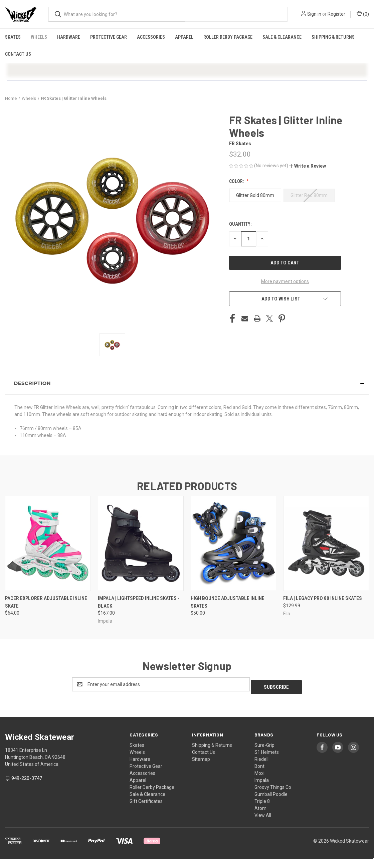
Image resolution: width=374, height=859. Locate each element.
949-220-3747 (26, 776)
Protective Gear (108, 37)
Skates (13, 37)
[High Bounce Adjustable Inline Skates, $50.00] (233, 543)
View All (262, 812)
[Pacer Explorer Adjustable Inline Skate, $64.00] (47, 543)
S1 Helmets (266, 749)
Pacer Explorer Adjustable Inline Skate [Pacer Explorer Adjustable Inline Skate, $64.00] (46, 602)
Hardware (68, 37)
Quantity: (240, 224)
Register (336, 14)
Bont (259, 763)
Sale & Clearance (282, 37)
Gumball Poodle (271, 791)
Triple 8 (262, 798)
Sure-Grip (264, 742)
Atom (260, 805)
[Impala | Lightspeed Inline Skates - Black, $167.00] (140, 543)
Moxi (259, 770)
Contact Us (18, 54)
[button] (307, 166)
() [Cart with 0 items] (363, 14)
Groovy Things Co (272, 784)
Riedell (261, 756)
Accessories (151, 37)
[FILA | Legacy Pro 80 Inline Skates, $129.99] (326, 543)
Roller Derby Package (227, 37)
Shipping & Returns (333, 37)
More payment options (285, 281)
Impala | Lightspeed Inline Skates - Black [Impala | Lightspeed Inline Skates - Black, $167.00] (138, 602)
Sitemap (201, 756)
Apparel (184, 37)
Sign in (314, 14)
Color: (237, 181)
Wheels (39, 37)
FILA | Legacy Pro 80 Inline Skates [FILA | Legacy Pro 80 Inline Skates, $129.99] (322, 598)
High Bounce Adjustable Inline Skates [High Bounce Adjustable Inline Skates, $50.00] (227, 602)
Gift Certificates (146, 798)
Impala (261, 777)
